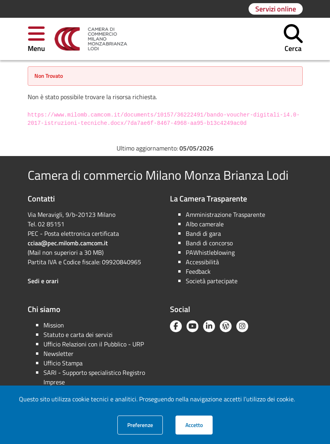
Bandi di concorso (209, 243)
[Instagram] (242, 326)
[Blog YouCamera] (226, 326)
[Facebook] (176, 326)
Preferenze (145, 424)
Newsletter (58, 353)
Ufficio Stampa (63, 363)
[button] (36, 39)
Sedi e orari (43, 281)
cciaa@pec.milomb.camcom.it (68, 243)
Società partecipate (212, 281)
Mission (53, 325)
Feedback (198, 271)
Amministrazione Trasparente (225, 214)
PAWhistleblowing (210, 252)
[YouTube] (192, 326)
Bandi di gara (203, 233)
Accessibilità (202, 262)
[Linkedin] (209, 326)
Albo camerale (205, 224)
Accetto (199, 424)
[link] (91, 39)
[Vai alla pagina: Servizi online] (276, 9)
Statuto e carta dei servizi (78, 334)
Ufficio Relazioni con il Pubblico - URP (93, 344)
